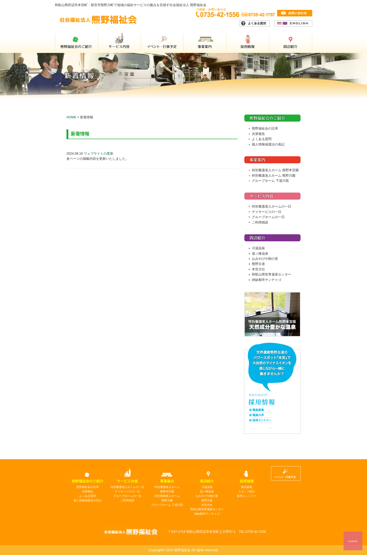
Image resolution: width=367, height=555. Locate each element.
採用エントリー (247, 496)
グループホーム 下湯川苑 (270, 181)
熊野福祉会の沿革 (265, 128)
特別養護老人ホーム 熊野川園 (273, 175)
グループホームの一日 (268, 217)
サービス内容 (119, 43)
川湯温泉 (258, 248)
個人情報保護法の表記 (268, 144)
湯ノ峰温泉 (260, 253)
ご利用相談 (260, 222)
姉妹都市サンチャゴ (266, 280)
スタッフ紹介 (246, 491)
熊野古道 (258, 264)
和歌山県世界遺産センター (271, 274)
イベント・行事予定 (162, 43)
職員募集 (246, 487)
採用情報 (248, 43)
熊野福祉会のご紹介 (76, 43)
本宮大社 (258, 269)
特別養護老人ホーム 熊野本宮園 (275, 170)
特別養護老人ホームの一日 (271, 206)
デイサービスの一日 (266, 212)
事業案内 (205, 43)
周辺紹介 (291, 43)
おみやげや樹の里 (265, 259)
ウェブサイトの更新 (98, 153)
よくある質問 (262, 139)
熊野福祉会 (134, 531)
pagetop (353, 541)
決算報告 (258, 134)
